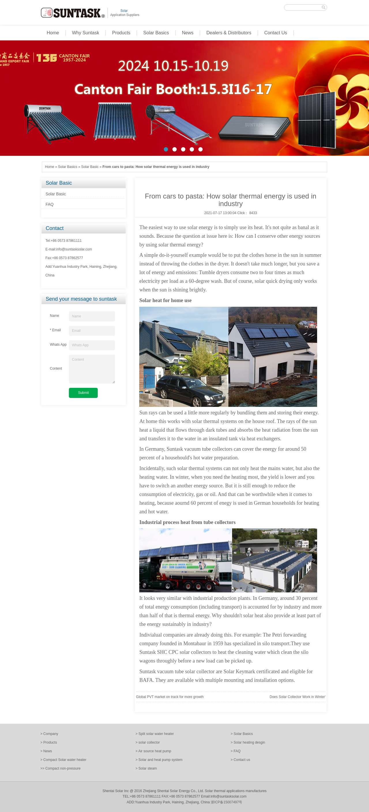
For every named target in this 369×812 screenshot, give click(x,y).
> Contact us (240, 760)
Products (121, 32)
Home (53, 32)
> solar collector (147, 742)
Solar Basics (156, 32)
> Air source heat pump (153, 751)
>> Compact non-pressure (60, 768)
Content (92, 369)
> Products (48, 742)
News (187, 32)
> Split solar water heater (154, 734)
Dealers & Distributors (228, 32)
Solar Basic (90, 167)
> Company (49, 734)
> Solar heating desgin (248, 742)
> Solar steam (146, 768)
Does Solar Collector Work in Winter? (298, 697)
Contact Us (275, 32)
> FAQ (235, 751)
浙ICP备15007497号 (226, 802)
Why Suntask (85, 32)
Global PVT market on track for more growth (170, 697)
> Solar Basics (242, 734)
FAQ (50, 204)
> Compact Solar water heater (63, 760)
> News (46, 751)
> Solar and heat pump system (158, 760)
